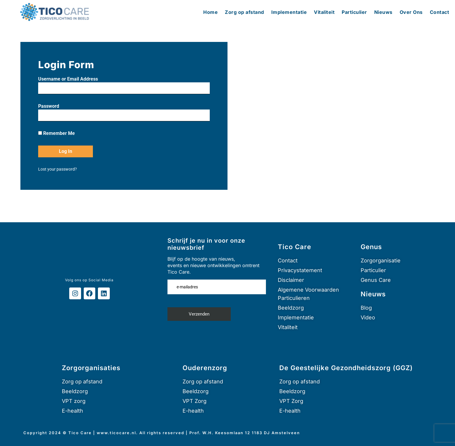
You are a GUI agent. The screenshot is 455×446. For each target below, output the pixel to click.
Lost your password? (57, 169)
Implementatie (289, 12)
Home (210, 12)
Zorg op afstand (244, 12)
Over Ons (411, 12)
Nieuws (383, 12)
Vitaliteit (324, 12)
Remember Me (56, 133)
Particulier (354, 12)
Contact (439, 12)
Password (48, 106)
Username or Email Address (68, 79)
